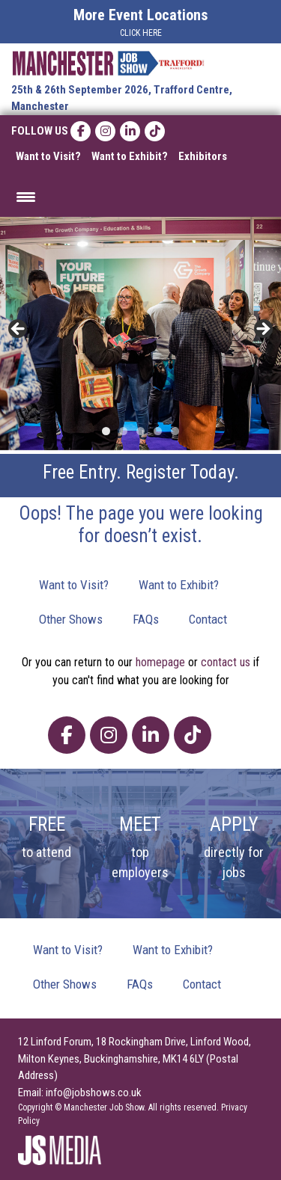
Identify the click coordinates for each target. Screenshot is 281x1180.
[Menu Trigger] (25, 196)
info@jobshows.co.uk (94, 1092)
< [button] (18, 330)
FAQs (146, 619)
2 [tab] (123, 431)
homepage (160, 662)
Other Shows (71, 619)
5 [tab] (175, 431)
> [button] (262, 330)
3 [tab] (140, 431)
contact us (225, 662)
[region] (140, 334)
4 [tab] (158, 431)
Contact (208, 619)
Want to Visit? (48, 156)
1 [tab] (106, 431)
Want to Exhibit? (129, 156)
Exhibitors (202, 156)
